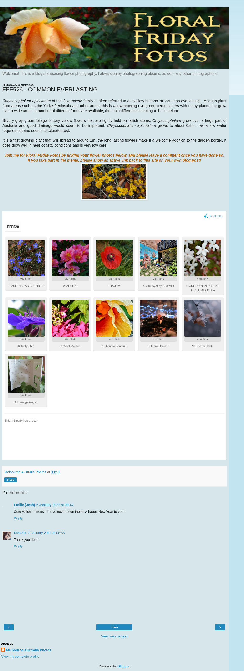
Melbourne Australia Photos (28, 650)
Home (114, 627)
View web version (114, 636)
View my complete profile (20, 656)
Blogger (123, 666)
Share (10, 479)
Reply (18, 518)
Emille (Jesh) (24, 505)
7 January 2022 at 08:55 (46, 533)
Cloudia (20, 533)
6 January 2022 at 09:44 (54, 505)
